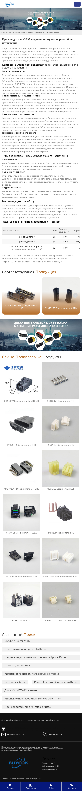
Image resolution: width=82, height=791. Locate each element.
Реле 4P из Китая (15, 682)
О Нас (51, 786)
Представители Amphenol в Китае (25, 649)
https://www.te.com (53, 720)
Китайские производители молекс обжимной (32, 698)
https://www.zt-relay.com (35, 720)
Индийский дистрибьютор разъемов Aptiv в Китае (35, 657)
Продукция (30, 786)
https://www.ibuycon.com (15, 720)
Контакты (72, 786)
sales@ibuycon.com (15, 734)
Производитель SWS (17, 665)
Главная (4, 32)
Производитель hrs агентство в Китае (27, 706)
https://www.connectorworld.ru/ (26, 249)
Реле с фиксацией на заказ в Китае (55, 682)
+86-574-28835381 (55, 734)
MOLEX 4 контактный (17, 640)
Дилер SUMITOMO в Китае (20, 690)
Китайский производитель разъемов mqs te (31, 673)
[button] (75, 295)
